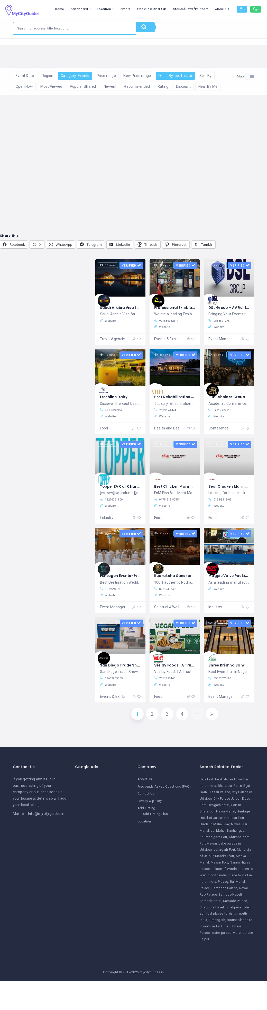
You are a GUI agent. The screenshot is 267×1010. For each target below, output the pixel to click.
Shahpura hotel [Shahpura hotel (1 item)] (238, 937)
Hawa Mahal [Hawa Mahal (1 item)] (225, 841)
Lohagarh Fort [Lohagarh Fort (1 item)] (224, 879)
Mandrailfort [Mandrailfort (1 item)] (224, 886)
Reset (64, 46)
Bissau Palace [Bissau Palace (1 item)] (219, 821)
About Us (248, 9)
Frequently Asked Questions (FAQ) (164, 816)
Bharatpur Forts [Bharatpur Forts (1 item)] (230, 815)
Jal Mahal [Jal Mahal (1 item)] (218, 860)
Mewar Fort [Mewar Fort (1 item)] (219, 892)
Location (130, 9)
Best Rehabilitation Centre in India (191, 414)
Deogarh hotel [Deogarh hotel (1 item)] (219, 834)
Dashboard (105, 9)
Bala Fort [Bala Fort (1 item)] (207, 809)
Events (151, 9)
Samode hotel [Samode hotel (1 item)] (210, 930)
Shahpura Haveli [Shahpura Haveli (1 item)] (212, 937)
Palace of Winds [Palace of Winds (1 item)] (224, 898)
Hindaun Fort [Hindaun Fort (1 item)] (234, 847)
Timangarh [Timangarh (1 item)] (217, 950)
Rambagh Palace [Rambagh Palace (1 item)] (224, 917)
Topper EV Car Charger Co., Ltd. (134, 506)
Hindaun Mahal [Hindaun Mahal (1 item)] (211, 854)
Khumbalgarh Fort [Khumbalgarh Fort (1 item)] (213, 866)
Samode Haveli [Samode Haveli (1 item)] (230, 924)
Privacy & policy (149, 830)
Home (85, 9)
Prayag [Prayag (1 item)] (223, 911)
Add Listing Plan (155, 843)
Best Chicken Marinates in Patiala (190, 506)
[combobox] (74, 28)
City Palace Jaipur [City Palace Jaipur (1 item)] (227, 828)
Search (151, 28)
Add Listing (146, 837)
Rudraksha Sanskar (175, 598)
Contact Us (146, 823)
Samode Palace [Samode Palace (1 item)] (235, 930)
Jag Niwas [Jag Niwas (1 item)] (232, 854)
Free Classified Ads (177, 9)
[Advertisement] (102, 883)
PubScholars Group (229, 414)
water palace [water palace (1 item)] (221, 962)
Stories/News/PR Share (216, 9)
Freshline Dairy (116, 414)
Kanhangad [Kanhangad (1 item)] (236, 860)
